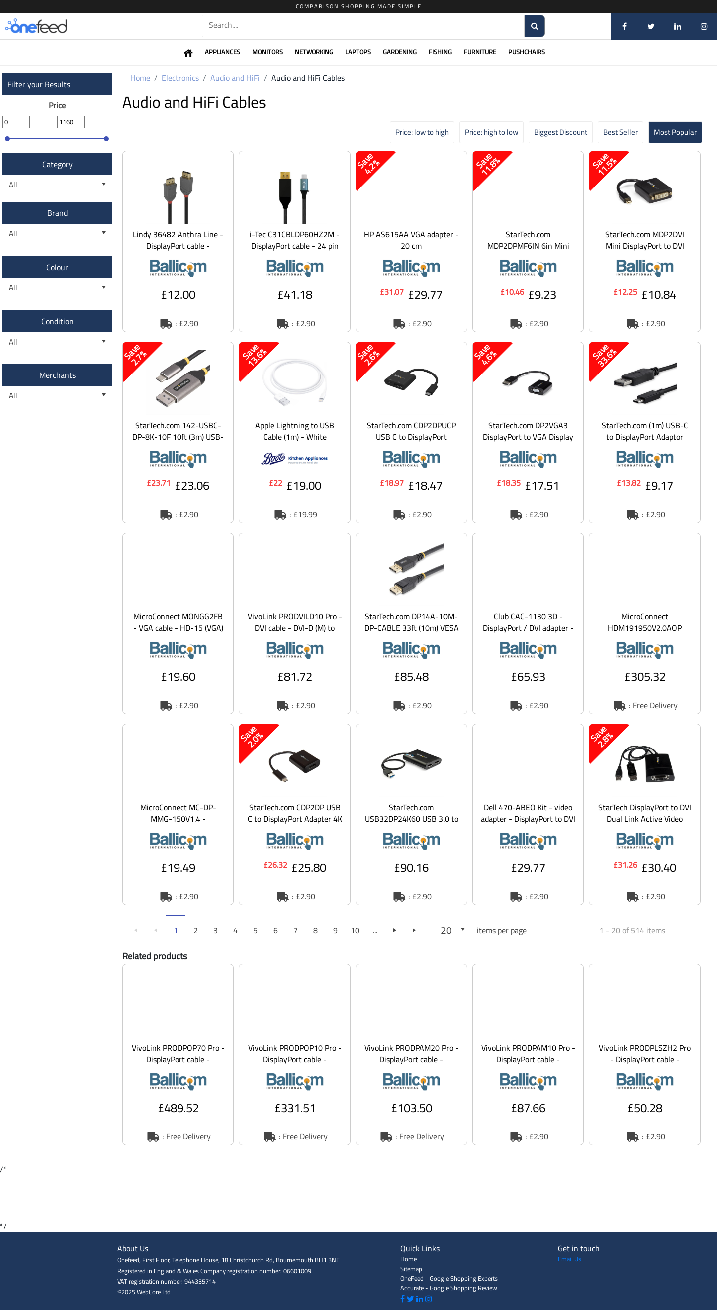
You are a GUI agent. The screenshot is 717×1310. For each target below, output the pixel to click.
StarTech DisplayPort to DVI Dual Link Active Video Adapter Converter (644, 819)
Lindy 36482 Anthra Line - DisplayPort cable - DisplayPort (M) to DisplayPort (178, 251)
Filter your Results (38, 84)
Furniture (480, 52)
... (375, 930)
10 (355, 930)
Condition (57, 321)
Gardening (400, 52)
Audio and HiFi (235, 78)
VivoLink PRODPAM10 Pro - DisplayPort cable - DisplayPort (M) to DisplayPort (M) (528, 1065)
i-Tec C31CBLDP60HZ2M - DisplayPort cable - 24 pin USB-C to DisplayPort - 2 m (294, 246)
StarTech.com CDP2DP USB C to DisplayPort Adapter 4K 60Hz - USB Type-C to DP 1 (295, 819)
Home (140, 78)
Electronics (180, 78)
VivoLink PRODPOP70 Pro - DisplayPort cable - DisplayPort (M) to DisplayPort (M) (178, 1065)
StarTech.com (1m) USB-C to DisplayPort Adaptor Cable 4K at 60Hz (645, 437)
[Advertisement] (358, 1197)
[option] (178, 241)
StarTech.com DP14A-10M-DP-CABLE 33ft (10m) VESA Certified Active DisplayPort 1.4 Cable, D (411, 633)
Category (57, 164)
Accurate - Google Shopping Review (448, 1288)
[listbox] (57, 184)
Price (57, 105)
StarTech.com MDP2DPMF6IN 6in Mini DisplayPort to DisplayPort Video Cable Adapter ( (528, 251)
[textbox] (363, 25)
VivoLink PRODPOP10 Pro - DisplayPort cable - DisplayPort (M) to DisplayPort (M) (295, 1065)
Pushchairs (526, 52)
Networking (314, 52)
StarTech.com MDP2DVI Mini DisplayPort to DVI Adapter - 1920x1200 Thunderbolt (644, 251)
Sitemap (411, 1269)
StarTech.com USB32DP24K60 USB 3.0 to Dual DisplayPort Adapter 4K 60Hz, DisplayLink (411, 824)
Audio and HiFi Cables (308, 78)
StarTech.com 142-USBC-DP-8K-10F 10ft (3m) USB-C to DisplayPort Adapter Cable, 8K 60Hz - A (178, 442)
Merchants (57, 375)
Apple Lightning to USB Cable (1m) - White (294, 431)
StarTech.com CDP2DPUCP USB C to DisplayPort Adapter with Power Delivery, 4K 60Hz (411, 442)
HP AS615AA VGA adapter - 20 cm (411, 240)
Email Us (569, 1259)
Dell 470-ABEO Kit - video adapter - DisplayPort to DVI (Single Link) (528, 819)
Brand (57, 212)
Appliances (222, 52)
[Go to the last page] (415, 930)
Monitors (267, 52)
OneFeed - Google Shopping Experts (449, 1278)
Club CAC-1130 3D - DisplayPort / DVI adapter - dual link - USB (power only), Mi (528, 633)
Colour (57, 267)
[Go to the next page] (395, 930)
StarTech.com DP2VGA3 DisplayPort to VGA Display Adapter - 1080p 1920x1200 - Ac (528, 442)
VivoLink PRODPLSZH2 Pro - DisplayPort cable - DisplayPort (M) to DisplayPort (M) (645, 1065)
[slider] (7, 138)
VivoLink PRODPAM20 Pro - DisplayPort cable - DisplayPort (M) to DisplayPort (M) (411, 1065)
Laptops (358, 52)
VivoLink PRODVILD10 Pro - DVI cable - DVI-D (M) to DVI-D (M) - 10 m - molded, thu (295, 633)
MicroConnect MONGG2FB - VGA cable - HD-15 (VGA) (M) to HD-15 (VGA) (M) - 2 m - (178, 633)
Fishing (440, 52)
